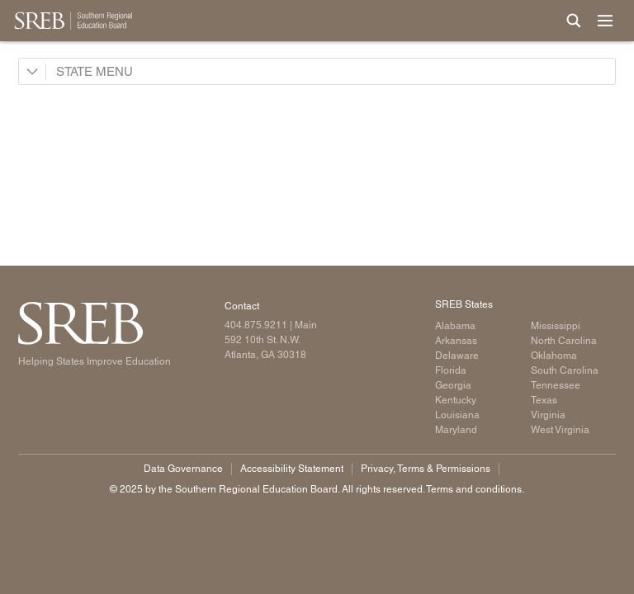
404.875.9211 (256, 325)
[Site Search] (574, 20)
